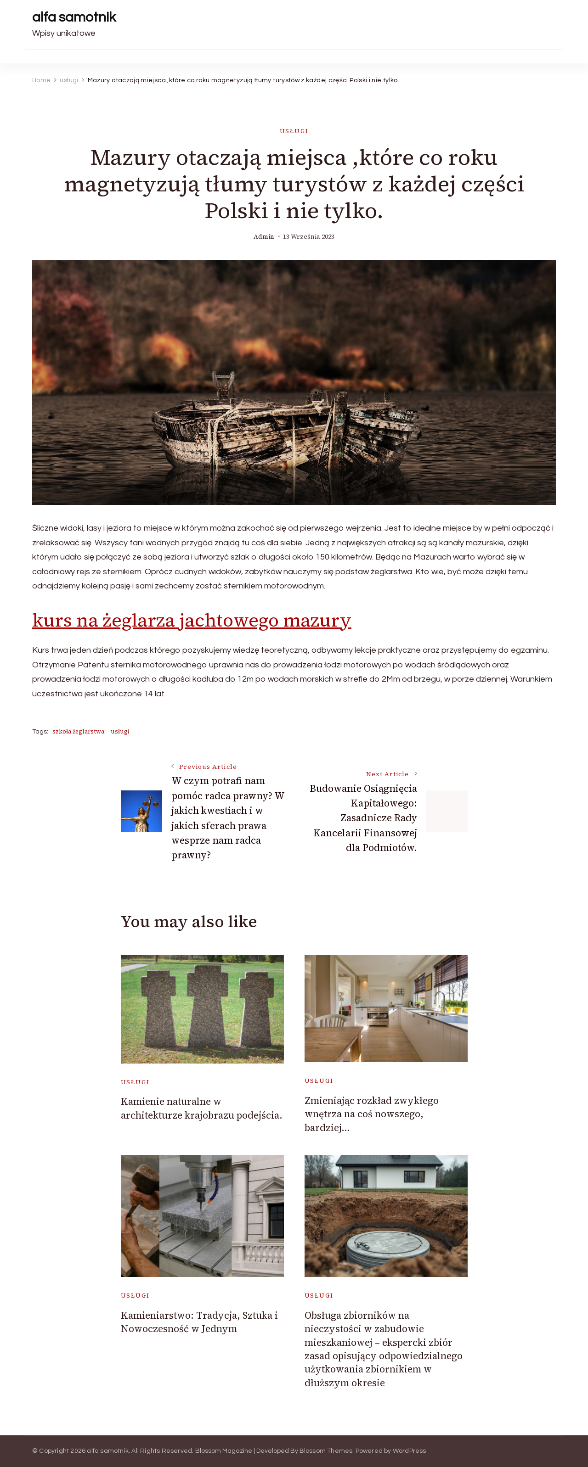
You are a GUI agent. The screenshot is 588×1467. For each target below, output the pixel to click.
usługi (294, 131)
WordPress (409, 1451)
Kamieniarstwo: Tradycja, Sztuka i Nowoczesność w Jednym (199, 1322)
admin (264, 236)
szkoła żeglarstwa (78, 731)
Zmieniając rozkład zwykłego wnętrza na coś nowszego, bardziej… (372, 1114)
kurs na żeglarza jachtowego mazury (191, 620)
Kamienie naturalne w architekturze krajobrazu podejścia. (202, 1108)
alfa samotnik (74, 17)
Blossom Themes (326, 1451)
